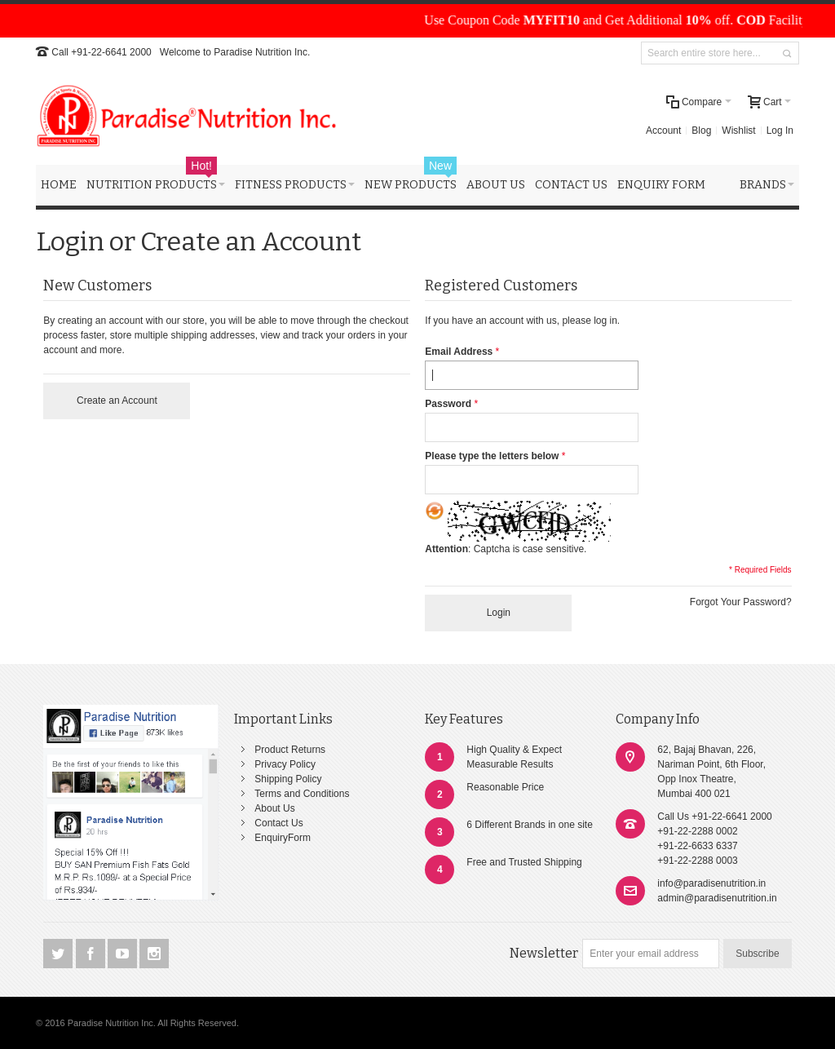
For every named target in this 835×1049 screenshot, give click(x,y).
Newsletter (544, 953)
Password (448, 403)
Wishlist (738, 130)
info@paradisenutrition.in (711, 883)
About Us (274, 808)
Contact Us (278, 823)
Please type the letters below (492, 456)
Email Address (459, 351)
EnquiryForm (282, 837)
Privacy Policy (285, 764)
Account (663, 130)
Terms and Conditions (301, 793)
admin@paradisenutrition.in (716, 898)
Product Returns (289, 749)
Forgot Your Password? (741, 602)
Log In (780, 130)
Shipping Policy (287, 779)
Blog (701, 130)
